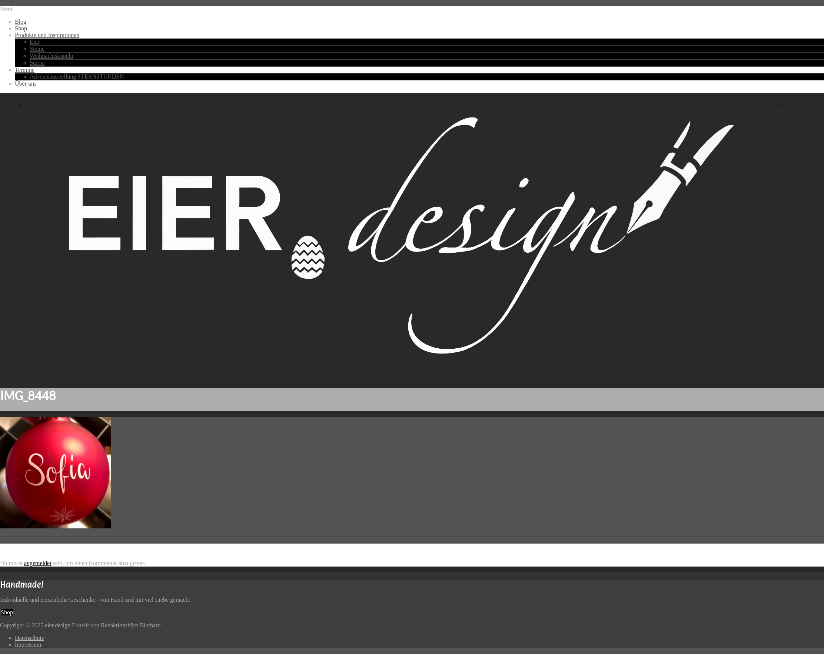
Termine (24, 70)
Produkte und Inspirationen (47, 35)
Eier (35, 42)
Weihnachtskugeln (51, 56)
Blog (20, 22)
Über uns (25, 83)
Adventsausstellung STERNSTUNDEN (77, 76)
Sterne (37, 63)
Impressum (28, 644)
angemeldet (37, 563)
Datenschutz (29, 638)
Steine (37, 49)
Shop (21, 28)
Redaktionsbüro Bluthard (130, 625)
